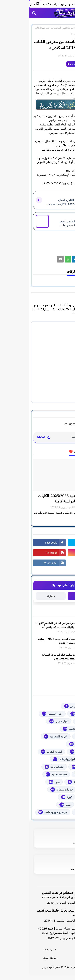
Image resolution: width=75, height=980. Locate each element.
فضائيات (59, 789)
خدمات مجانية (27, 774)
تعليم (61, 759)
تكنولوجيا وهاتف (35, 759)
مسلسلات (58, 804)
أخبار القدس (57, 721)
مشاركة (21, 596)
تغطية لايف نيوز (22, 967)
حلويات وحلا (25, 767)
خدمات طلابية (56, 774)
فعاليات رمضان (32, 789)
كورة (37, 797)
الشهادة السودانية (54, 751)
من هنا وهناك (56, 812)
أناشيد (40, 729)
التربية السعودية (26, 736)
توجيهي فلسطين (55, 767)
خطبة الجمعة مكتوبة (53, 782)
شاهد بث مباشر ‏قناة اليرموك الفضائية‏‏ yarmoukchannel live (33, 656)
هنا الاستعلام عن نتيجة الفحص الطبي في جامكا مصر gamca (31, 895)
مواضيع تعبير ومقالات (23, 812)
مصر (49, 27)
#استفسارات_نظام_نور (51, 706)
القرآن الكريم (22, 751)
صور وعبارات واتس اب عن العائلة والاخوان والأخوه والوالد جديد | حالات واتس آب (30, 625)
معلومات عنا (21, 949)
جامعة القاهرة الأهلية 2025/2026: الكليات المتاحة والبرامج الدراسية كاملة (40, 498)
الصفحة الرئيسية (62, 27)
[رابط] (37, 105)
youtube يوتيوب (54, 714)
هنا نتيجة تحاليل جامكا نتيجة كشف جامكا (29, 913)
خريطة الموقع (20, 957)
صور (25, 782)
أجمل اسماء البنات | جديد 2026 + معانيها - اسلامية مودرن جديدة (29, 641)
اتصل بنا (54, 957)
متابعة (53, 595)
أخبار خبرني (29, 721)
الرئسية (54, 949)
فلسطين (59, 797)
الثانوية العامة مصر (53, 744)
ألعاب (61, 729)
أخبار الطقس (23, 714)
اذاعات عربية (56, 736)
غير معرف (63, 55)
